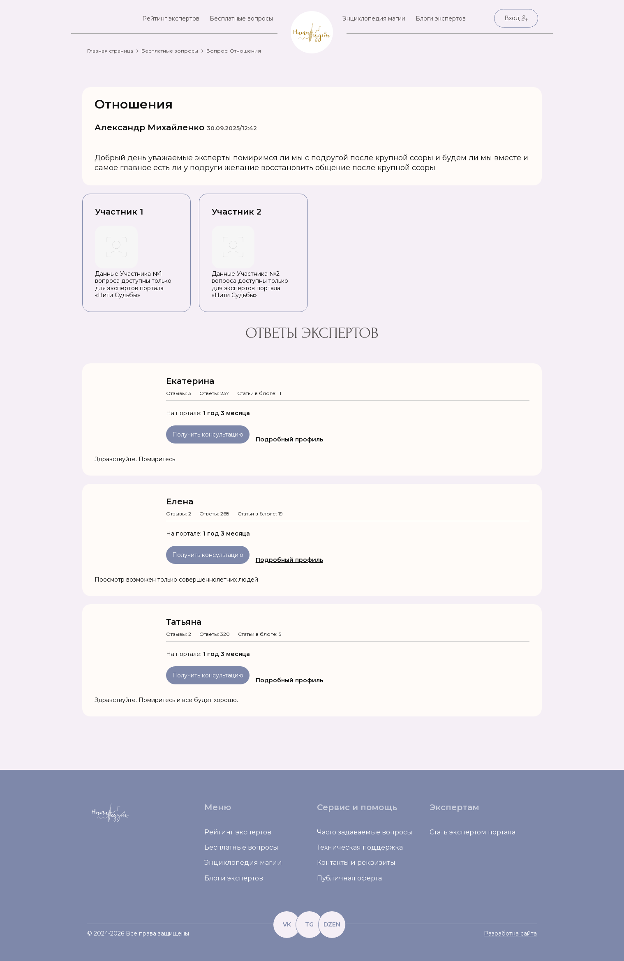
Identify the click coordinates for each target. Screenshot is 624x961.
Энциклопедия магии (373, 18)
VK (287, 924)
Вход (516, 18)
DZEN (332, 924)
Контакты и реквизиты (356, 862)
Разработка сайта (510, 933)
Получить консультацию (207, 434)
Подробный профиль (289, 439)
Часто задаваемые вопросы (364, 832)
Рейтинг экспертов (170, 18)
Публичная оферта (349, 878)
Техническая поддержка (360, 847)
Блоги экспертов (441, 18)
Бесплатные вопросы (241, 18)
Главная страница (110, 51)
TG (309, 924)
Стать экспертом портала (472, 832)
